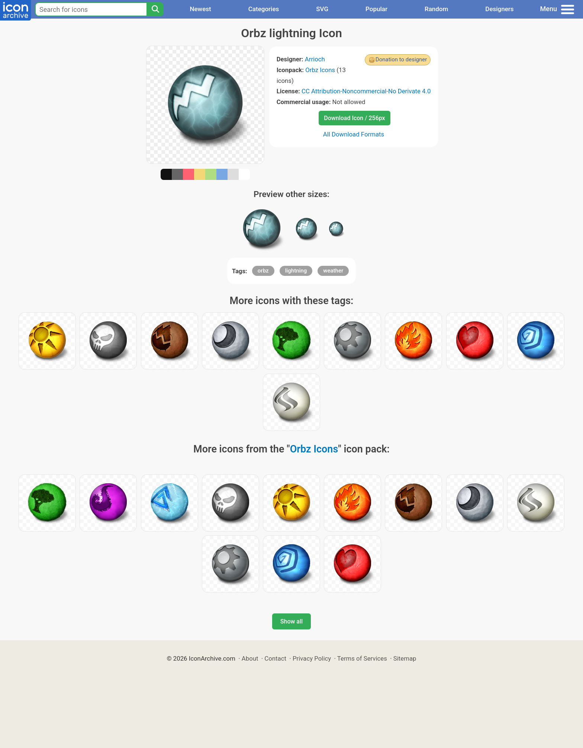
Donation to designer (401, 59)
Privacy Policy (312, 658)
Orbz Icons (320, 70)
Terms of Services (362, 658)
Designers (499, 9)
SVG (322, 9)
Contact (275, 658)
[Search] (155, 9)
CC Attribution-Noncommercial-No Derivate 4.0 (366, 91)
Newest (200, 9)
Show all (291, 621)
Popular (376, 9)
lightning (296, 270)
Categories (263, 9)
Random (436, 9)
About (250, 658)
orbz (263, 270)
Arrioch (315, 59)
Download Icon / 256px (354, 118)
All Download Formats (353, 134)
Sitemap (404, 658)
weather (333, 270)
